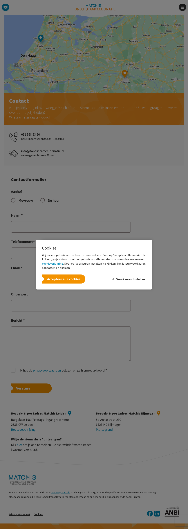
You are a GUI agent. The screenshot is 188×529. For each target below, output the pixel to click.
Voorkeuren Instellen (130, 279)
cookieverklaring (52, 263)
